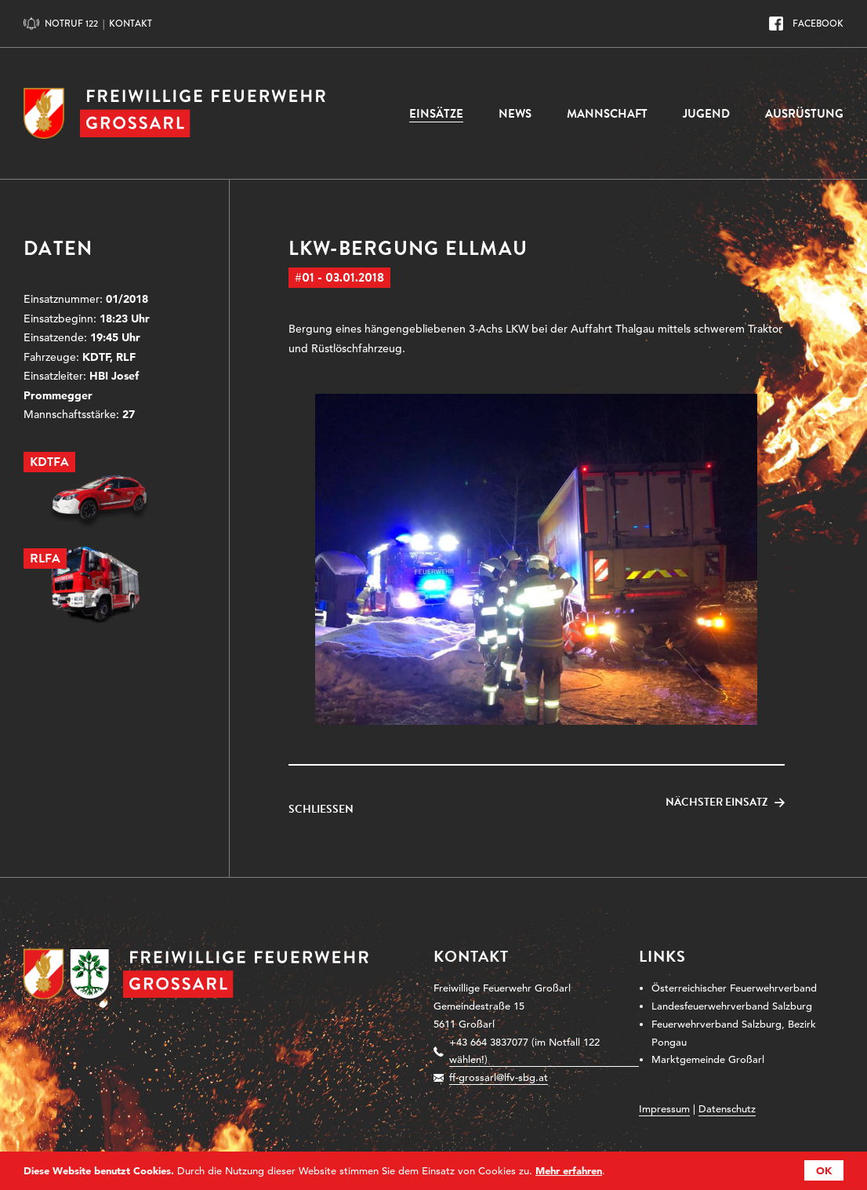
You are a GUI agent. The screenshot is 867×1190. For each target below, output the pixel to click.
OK (824, 1170)
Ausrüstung (804, 113)
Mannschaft (607, 113)
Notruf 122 (71, 23)
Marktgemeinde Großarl (707, 1059)
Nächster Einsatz (717, 802)
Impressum (664, 1108)
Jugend (706, 113)
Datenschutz (727, 1108)
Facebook (818, 23)
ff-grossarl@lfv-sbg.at (498, 1077)
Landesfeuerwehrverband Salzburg (731, 1006)
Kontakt (130, 23)
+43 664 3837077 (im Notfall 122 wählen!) (524, 1051)
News (515, 113)
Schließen (321, 809)
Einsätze (436, 113)
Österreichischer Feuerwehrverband (734, 988)
